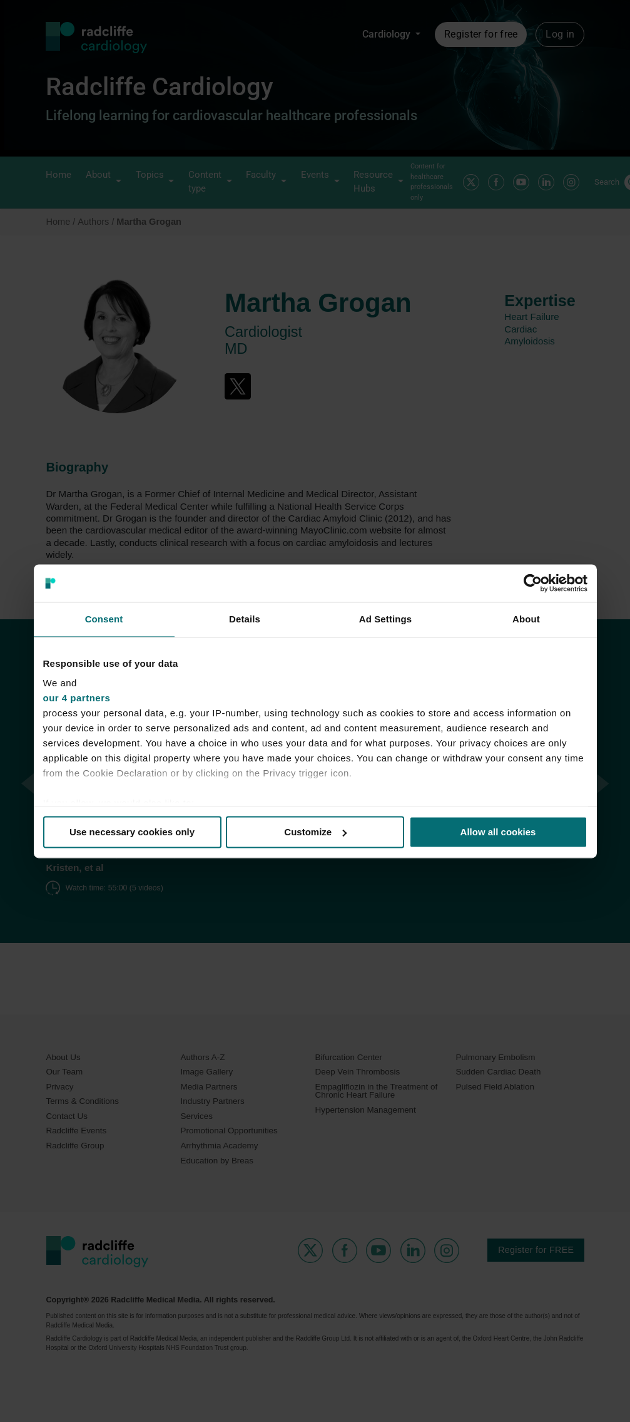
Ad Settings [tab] (385, 619)
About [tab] (526, 619)
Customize (315, 832)
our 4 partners (77, 698)
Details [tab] (244, 619)
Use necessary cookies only (132, 832)
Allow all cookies (498, 832)
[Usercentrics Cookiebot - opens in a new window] (532, 583)
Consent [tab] (104, 619)
